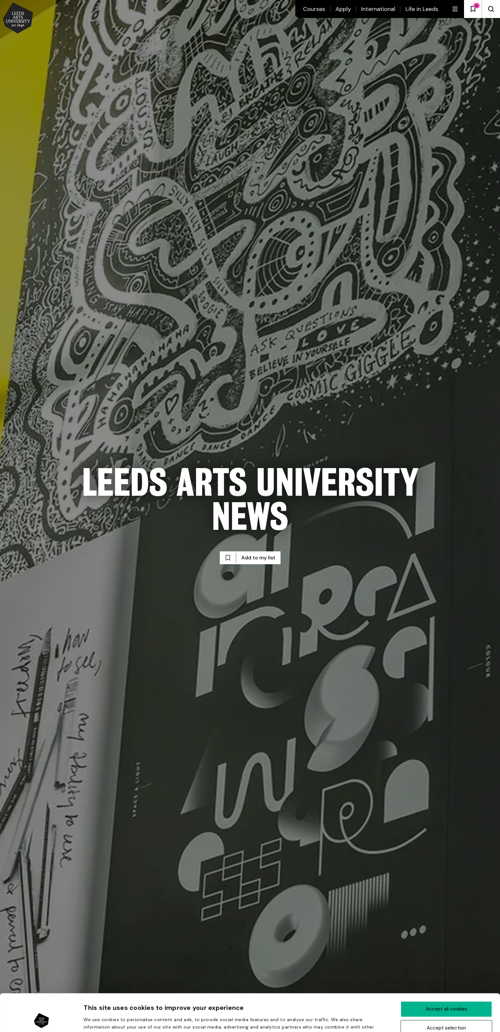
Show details (343, 1020)
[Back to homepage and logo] (18, 19)
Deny (446, 1012)
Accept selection (446, 993)
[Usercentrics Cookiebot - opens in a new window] (41, 1019)
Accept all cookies (446, 974)
